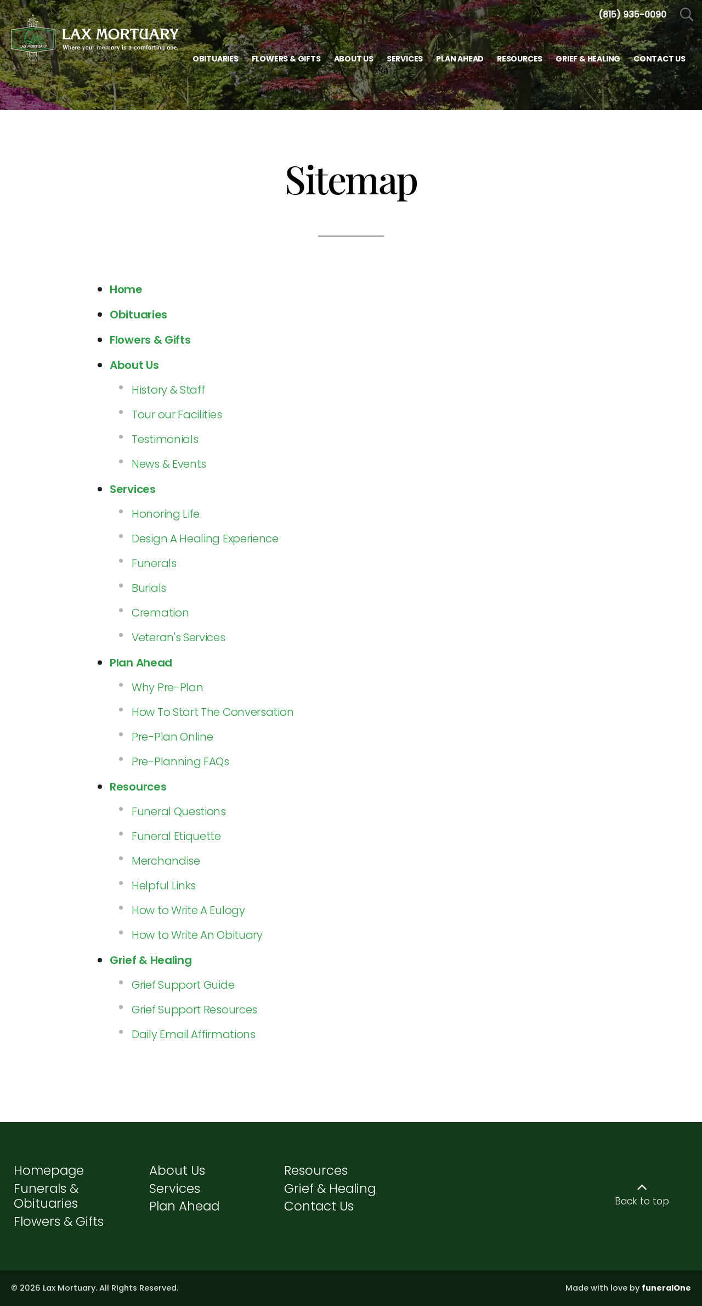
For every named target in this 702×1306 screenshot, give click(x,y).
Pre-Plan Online (172, 736)
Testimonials (165, 439)
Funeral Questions (179, 811)
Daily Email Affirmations (194, 1034)
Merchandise (166, 860)
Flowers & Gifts (59, 1221)
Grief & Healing (330, 1188)
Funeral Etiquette (176, 836)
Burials (149, 588)
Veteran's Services (178, 637)
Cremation (160, 612)
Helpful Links (164, 885)
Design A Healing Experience (205, 538)
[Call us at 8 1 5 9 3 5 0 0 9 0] (632, 14)
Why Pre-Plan (167, 687)
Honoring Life (166, 514)
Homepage (49, 1170)
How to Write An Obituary (197, 935)
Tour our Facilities (177, 414)
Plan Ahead (184, 1206)
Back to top (642, 1201)
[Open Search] (687, 15)
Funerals (154, 563)
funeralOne (666, 1287)
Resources (316, 1170)
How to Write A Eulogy (188, 910)
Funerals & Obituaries (46, 1196)
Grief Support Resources (194, 1009)
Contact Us (319, 1206)
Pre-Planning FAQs (180, 761)
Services (174, 1188)
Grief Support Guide (183, 985)
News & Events (169, 464)
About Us (177, 1170)
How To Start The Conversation (212, 712)
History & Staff (168, 389)
